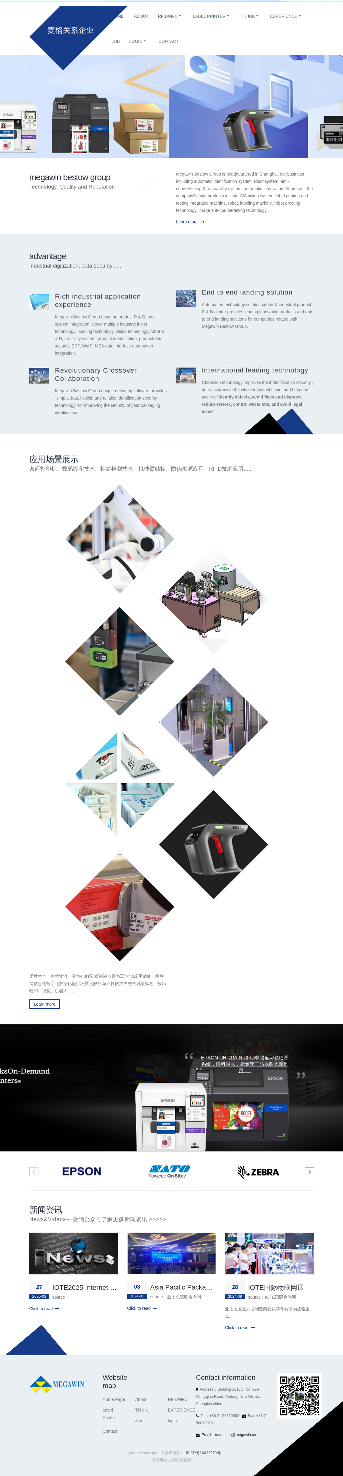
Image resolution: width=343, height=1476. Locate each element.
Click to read (44, 1308)
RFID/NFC (168, 22)
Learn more (190, 221)
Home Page (114, 1399)
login (136, 47)
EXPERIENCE (283, 22)
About (141, 22)
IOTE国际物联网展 (276, 1287)
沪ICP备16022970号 (203, 1453)
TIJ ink (248, 22)
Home (117, 22)
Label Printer (209, 22)
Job (116, 47)
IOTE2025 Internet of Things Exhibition (110, 1287)
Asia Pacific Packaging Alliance (197, 1287)
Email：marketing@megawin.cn (229, 1435)
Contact (168, 47)
